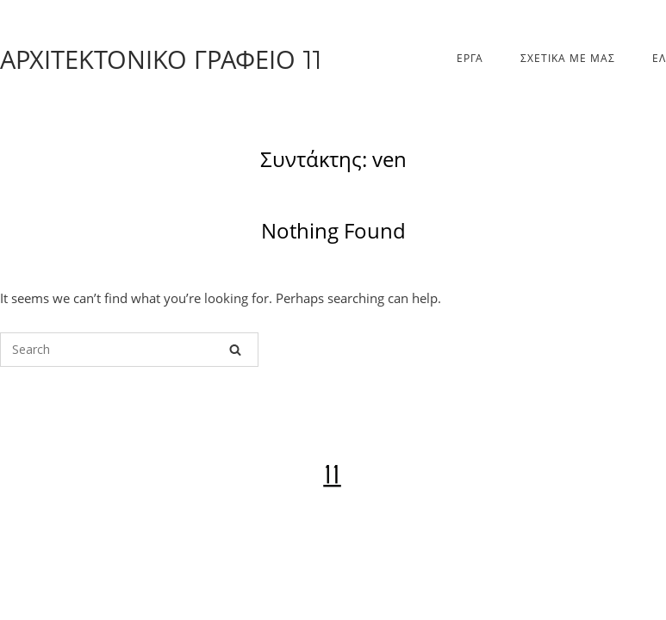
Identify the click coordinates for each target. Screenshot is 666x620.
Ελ (659, 58)
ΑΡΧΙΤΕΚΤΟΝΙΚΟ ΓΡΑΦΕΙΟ (160, 59)
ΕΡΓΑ (470, 58)
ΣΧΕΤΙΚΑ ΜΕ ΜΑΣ (567, 58)
